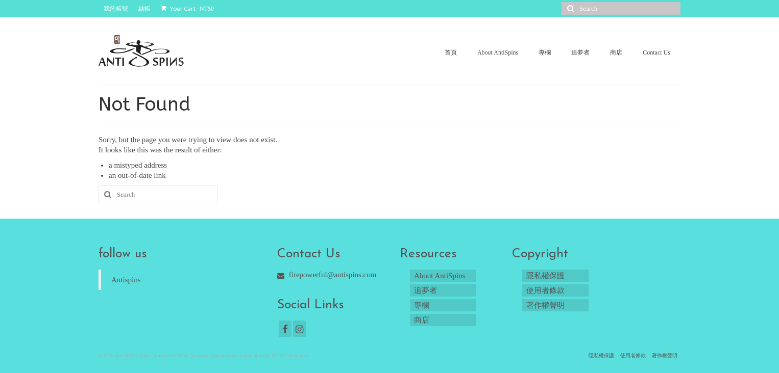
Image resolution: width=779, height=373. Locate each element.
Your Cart (187, 8)
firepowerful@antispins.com (326, 275)
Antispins (126, 280)
